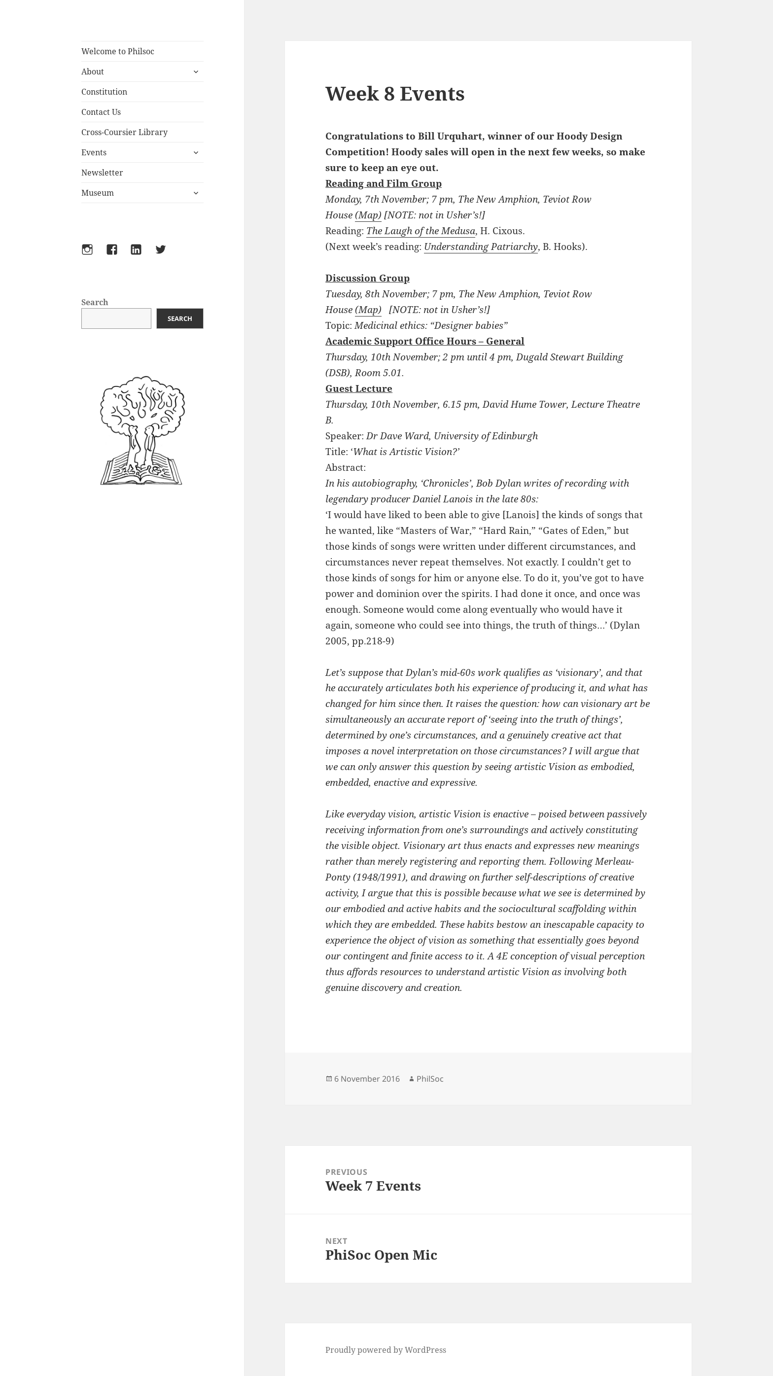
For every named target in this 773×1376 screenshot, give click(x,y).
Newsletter (102, 172)
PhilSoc (430, 1078)
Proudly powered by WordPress (385, 1349)
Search (94, 302)
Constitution (104, 91)
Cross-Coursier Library (124, 132)
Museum (97, 192)
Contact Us (101, 111)
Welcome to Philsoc (117, 51)
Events (93, 152)
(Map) (368, 215)
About (92, 71)
